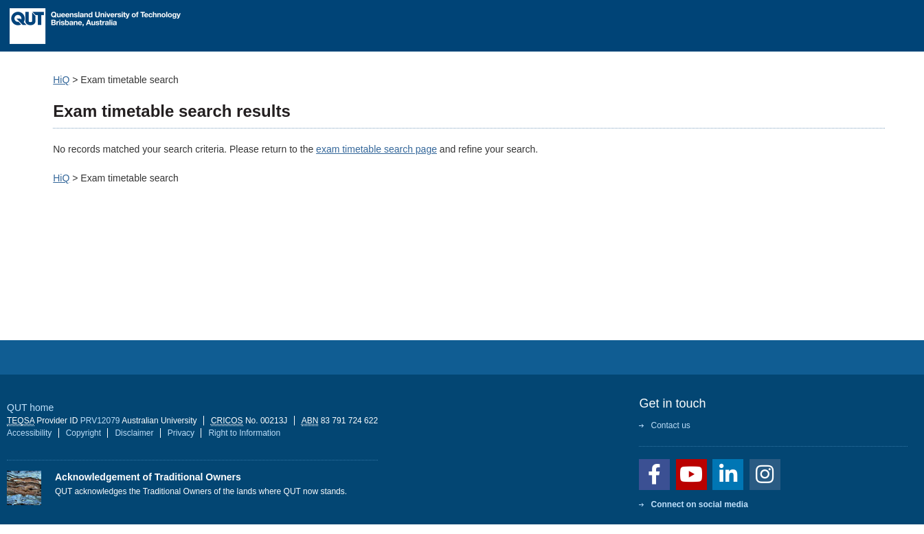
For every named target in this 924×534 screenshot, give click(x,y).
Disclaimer (134, 433)
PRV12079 (100, 420)
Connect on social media (699, 504)
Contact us (670, 425)
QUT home (30, 407)
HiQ (61, 79)
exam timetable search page (376, 149)
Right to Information (244, 433)
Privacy (181, 433)
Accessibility (29, 433)
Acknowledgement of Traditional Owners (148, 476)
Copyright (83, 433)
